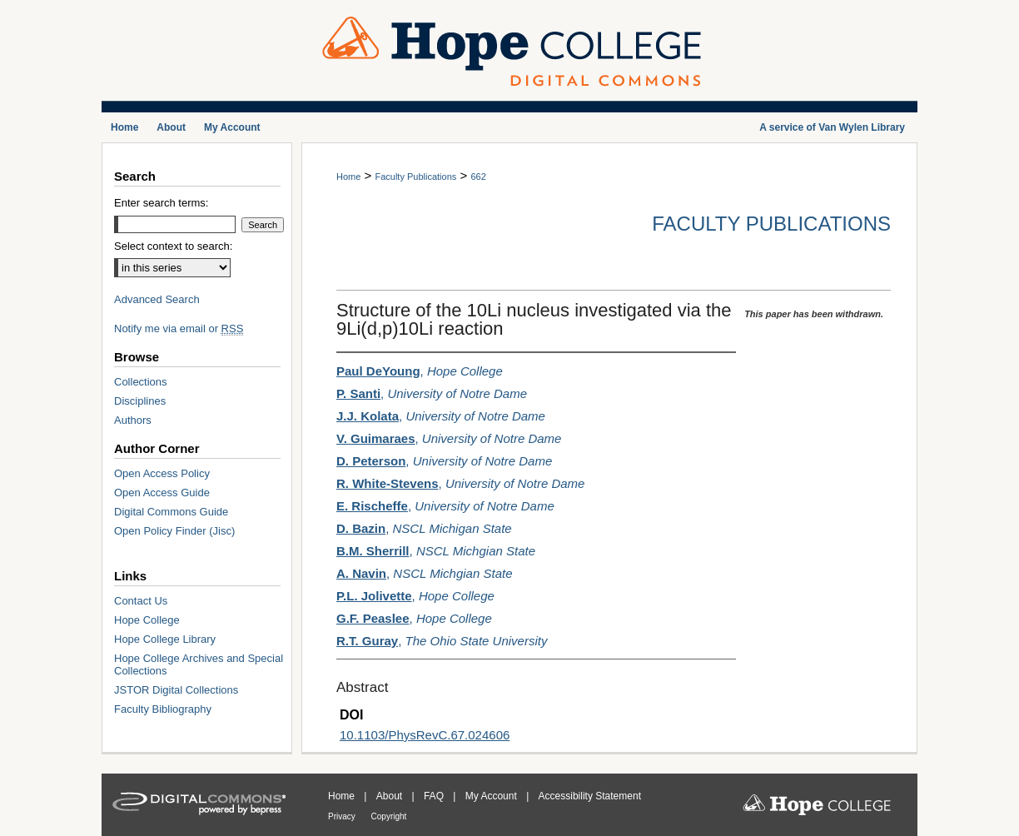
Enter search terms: (161, 203)
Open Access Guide (162, 492)
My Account (492, 796)
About (390, 796)
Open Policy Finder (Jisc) (174, 531)
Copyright (389, 816)
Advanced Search (157, 299)
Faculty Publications (415, 177)
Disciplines (140, 401)
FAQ (435, 796)
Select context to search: (173, 246)
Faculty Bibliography (162, 709)
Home (348, 177)
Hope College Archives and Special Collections (198, 664)
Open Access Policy (162, 473)
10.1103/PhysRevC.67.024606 (425, 735)
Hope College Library (165, 639)
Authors (133, 420)
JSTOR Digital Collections (176, 690)
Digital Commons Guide (171, 511)
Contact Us (140, 601)
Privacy (343, 816)
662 (477, 177)
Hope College (147, 620)
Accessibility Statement (590, 796)
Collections (140, 382)
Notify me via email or (178, 328)
